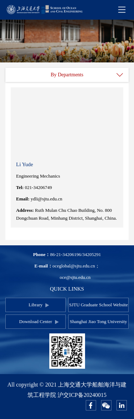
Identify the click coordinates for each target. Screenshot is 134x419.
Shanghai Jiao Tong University (98, 321)
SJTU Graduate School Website (98, 304)
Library (36, 304)
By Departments (67, 74)
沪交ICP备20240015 (82, 395)
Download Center (35, 321)
